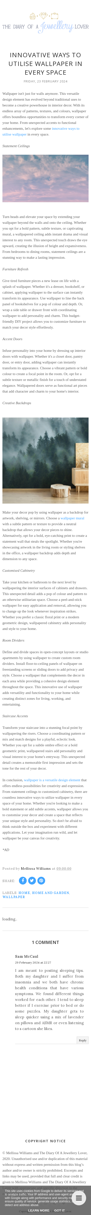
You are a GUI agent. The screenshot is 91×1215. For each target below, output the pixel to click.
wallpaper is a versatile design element (52, 780)
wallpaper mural (72, 518)
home (24, 893)
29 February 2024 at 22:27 (33, 962)
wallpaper (13, 897)
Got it (59, 1210)
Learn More (38, 1210)
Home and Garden (50, 893)
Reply (82, 1040)
